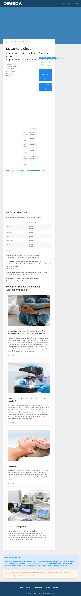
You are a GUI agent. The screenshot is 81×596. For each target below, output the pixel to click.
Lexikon (17, 41)
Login (76, 3)
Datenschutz (38, 587)
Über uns (47, 587)
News (11, 41)
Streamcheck (45, 593)
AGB (21, 587)
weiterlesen (11, 355)
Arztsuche (25, 41)
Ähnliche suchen (33, 171)
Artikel (45, 171)
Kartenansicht (47, 87)
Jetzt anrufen (45, 75)
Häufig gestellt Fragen (15, 171)
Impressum (29, 587)
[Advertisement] (40, 23)
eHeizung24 (37, 593)
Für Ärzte (63, 3)
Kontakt (70, 3)
